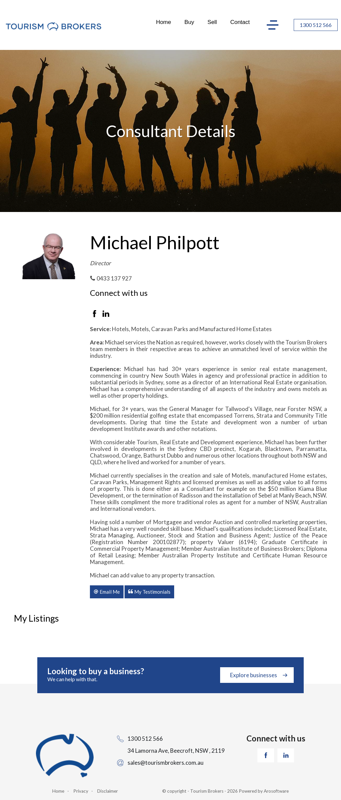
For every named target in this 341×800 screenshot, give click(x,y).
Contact (240, 22)
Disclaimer (107, 791)
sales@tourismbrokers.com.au (165, 762)
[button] (107, 591)
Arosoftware (276, 791)
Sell (212, 22)
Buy (189, 22)
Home (163, 22)
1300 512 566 (316, 25)
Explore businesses (253, 675)
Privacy (80, 791)
